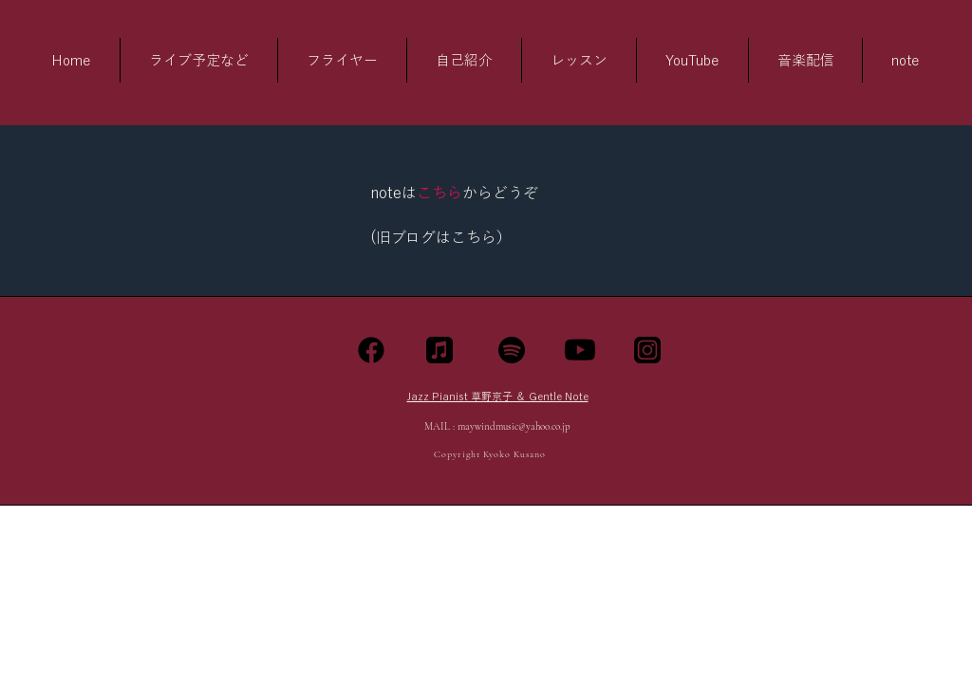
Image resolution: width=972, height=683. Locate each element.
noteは (393, 192)
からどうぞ (500, 192)
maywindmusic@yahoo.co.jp (514, 426)
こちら (439, 192)
